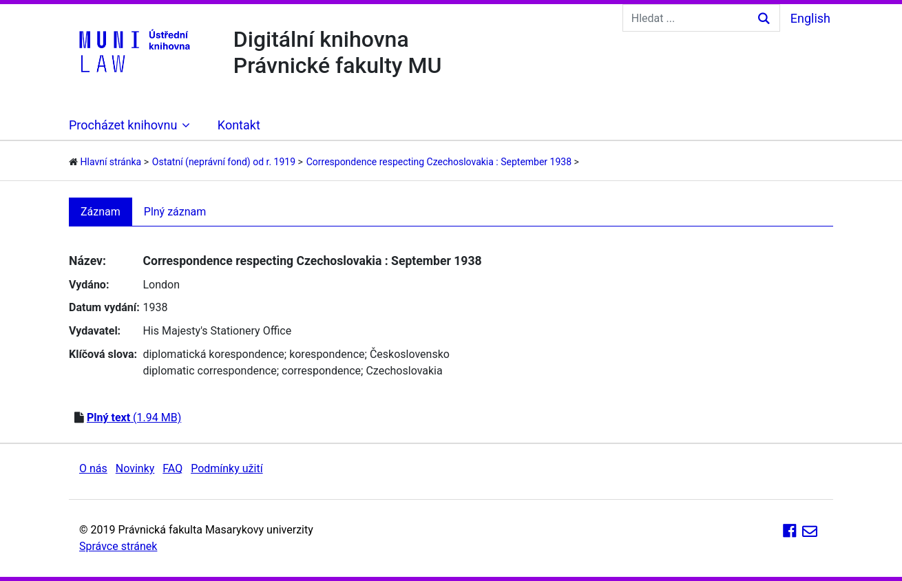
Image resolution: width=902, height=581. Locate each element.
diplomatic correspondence (209, 370)
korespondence (326, 354)
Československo (410, 354)
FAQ (172, 468)
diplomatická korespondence (213, 354)
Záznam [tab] (100, 211)
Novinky (135, 468)
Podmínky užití (226, 468)
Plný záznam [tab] (175, 211)
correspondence (321, 370)
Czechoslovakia (404, 370)
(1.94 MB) (134, 417)
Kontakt (239, 125)
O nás (93, 468)
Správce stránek (118, 546)
